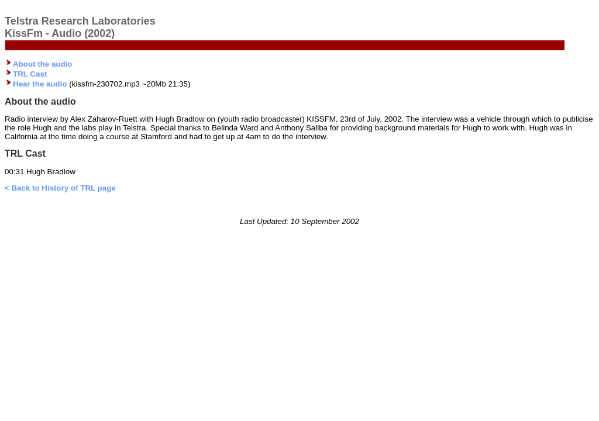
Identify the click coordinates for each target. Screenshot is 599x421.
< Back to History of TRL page (60, 188)
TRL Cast (30, 74)
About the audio (42, 64)
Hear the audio (40, 84)
